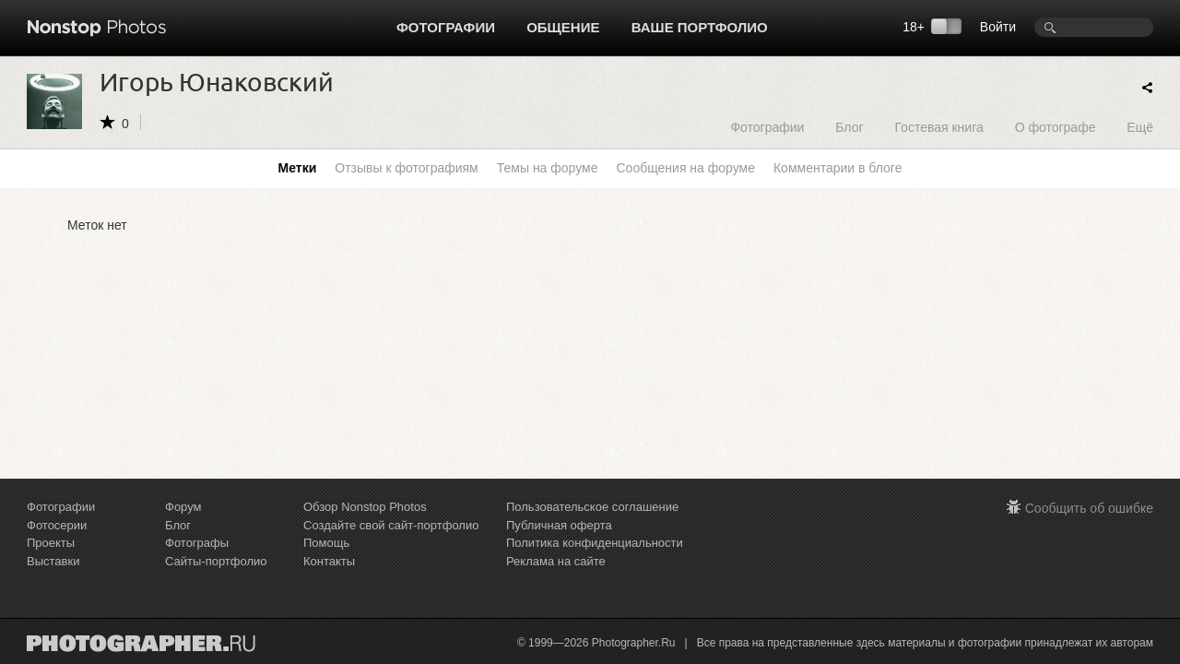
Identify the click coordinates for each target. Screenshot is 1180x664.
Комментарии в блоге (837, 167)
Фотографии (445, 27)
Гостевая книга (938, 127)
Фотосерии (57, 525)
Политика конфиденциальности (594, 543)
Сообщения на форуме (685, 167)
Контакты (329, 561)
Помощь (326, 543)
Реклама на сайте (556, 561)
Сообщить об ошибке (1089, 508)
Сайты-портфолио (216, 561)
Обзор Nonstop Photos (365, 507)
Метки (297, 167)
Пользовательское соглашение (592, 507)
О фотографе (1055, 127)
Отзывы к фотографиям (406, 167)
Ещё (1140, 127)
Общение (562, 27)
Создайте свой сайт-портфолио (390, 525)
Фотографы (197, 543)
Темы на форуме (547, 167)
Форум (183, 507)
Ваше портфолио (699, 27)
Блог (849, 127)
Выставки (53, 561)
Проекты (51, 543)
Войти (998, 26)
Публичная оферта (559, 525)
